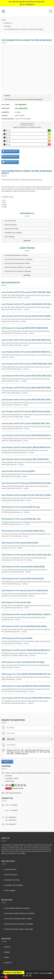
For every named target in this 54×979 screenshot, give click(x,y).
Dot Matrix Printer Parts (11, 228)
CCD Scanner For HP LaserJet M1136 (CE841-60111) (23, 531)
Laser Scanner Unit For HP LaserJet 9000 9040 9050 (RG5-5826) (27, 435)
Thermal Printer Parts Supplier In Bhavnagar (17, 271)
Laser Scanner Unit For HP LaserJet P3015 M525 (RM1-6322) (26, 376)
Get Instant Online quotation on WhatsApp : (27, 3)
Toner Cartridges (9, 236)
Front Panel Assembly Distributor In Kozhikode (18, 259)
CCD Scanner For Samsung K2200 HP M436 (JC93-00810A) (25, 686)
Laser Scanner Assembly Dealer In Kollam (17, 263)
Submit (6, 761)
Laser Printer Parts (10, 220)
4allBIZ (50, 973)
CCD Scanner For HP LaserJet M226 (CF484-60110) (22, 579)
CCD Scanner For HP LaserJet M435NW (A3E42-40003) (24, 626)
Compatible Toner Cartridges (13, 232)
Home (3, 20)
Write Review (11, 162)
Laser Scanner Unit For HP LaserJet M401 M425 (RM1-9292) (26, 388)
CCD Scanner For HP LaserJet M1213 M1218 (19, 543)
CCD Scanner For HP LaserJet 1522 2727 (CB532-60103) (24, 591)
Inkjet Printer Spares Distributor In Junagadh (17, 267)
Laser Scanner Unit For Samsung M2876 (18, 471)
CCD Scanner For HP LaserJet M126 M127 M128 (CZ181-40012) (27, 555)
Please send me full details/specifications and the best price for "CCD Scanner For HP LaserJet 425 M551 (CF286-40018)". (29, 753)
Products (8, 23)
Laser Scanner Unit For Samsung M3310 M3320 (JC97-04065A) (27, 483)
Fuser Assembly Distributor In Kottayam (16, 255)
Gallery (6, 957)
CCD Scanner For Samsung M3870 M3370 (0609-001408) (24, 328)
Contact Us (8, 962)
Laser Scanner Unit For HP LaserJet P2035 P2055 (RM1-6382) (26, 364)
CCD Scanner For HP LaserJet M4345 (16, 638)
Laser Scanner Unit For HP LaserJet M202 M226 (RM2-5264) (26, 340)
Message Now (11, 156)
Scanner (7, 26)
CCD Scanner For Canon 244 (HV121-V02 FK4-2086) (22, 662)
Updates (7, 952)
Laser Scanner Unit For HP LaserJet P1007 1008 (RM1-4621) (26, 292)
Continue (27, 297)
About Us (7, 947)
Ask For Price (11, 151)
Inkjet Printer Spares (10, 224)
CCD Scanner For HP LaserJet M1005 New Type (21, 519)
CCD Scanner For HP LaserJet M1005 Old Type (20, 507)
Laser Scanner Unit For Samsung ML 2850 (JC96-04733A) (25, 459)
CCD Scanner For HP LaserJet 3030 (16, 602)
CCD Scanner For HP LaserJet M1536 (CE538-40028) (23, 567)
